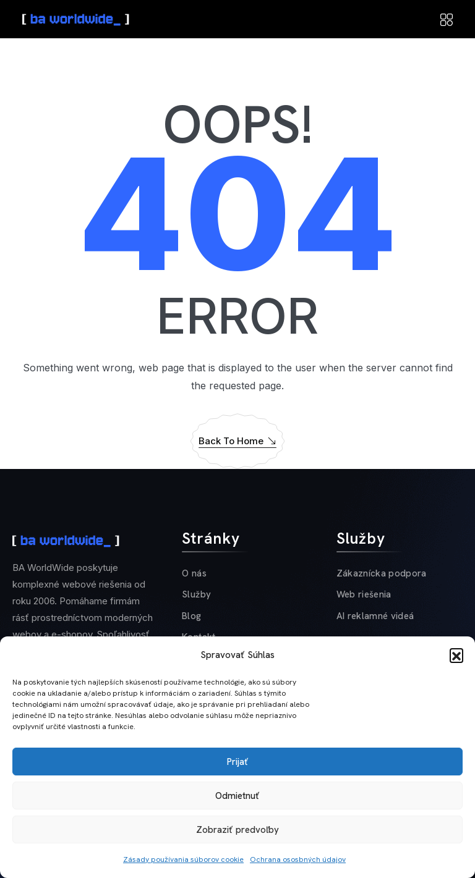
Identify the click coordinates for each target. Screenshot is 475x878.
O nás (194, 573)
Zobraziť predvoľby (237, 830)
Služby (196, 594)
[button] (456, 655)
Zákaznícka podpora (381, 573)
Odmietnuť (237, 796)
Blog (191, 616)
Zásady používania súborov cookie (183, 859)
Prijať (238, 762)
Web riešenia (364, 594)
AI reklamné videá (375, 616)
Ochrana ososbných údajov (298, 859)
